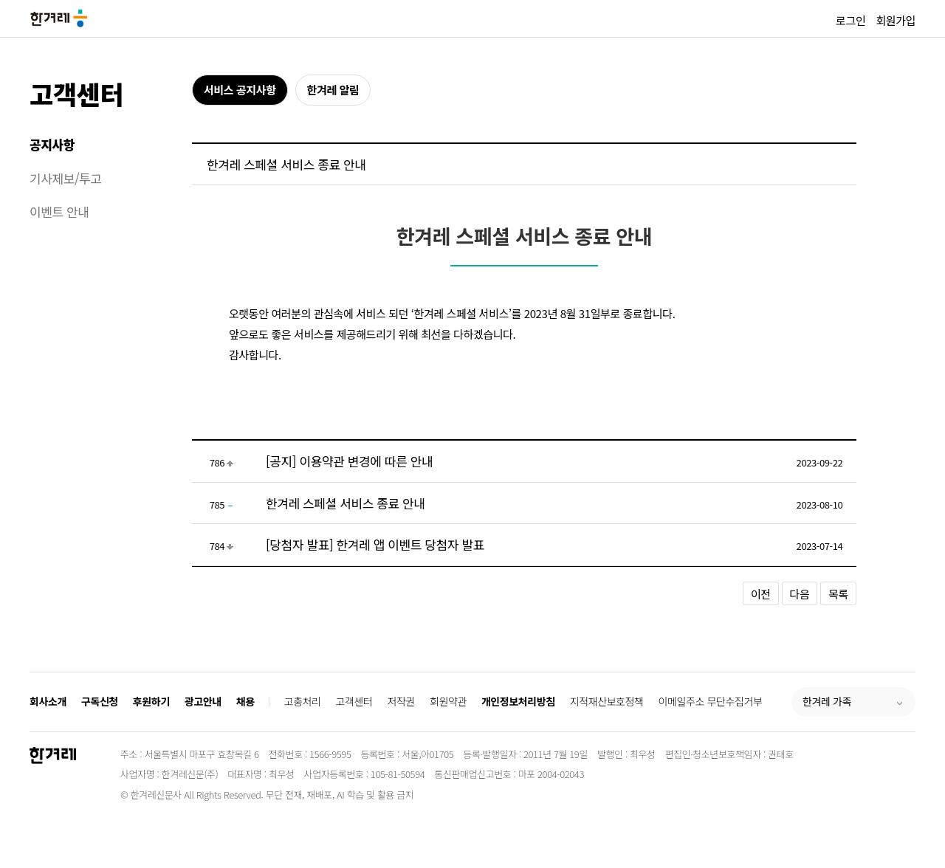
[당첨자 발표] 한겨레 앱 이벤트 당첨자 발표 (375, 544)
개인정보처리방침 (518, 701)
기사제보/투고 (66, 178)
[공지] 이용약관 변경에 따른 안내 (349, 461)
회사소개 (48, 701)
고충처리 (302, 701)
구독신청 (99, 701)
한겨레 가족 (827, 701)
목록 (838, 594)
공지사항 (52, 144)
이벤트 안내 (59, 211)
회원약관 (448, 701)
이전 (761, 594)
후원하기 (151, 701)
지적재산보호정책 (607, 701)
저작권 (401, 701)
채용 (245, 701)
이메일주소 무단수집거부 (711, 701)
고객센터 (76, 93)
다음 (800, 594)
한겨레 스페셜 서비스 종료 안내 (345, 503)
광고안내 (203, 701)
